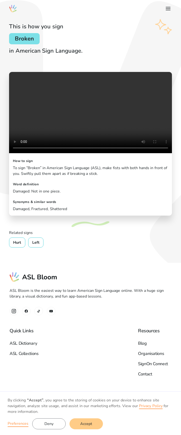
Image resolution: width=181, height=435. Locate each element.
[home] (13, 8)
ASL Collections (24, 353)
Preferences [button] (18, 423)
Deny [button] (48, 423)
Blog (142, 343)
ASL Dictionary (23, 343)
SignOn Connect (153, 364)
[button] (167, 8)
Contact (145, 374)
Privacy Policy (150, 406)
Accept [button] (86, 423)
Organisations (151, 353)
